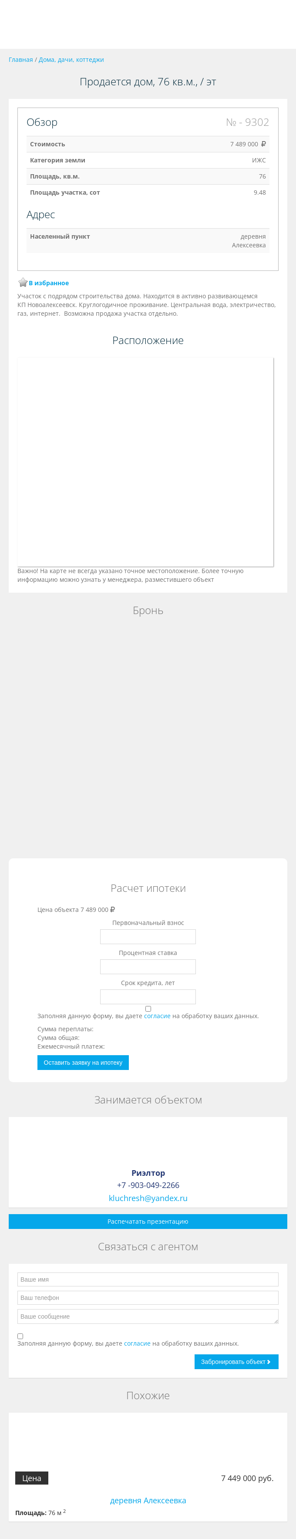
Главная (21, 59)
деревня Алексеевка (148, 1500)
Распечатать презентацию (148, 1221)
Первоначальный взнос (148, 922)
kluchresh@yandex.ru (148, 1198)
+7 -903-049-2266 (148, 1185)
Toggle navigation (16, 24)
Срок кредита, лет (148, 983)
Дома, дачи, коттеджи (71, 59)
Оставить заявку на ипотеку (83, 1062)
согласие (158, 1016)
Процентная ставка (148, 952)
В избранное (49, 283)
